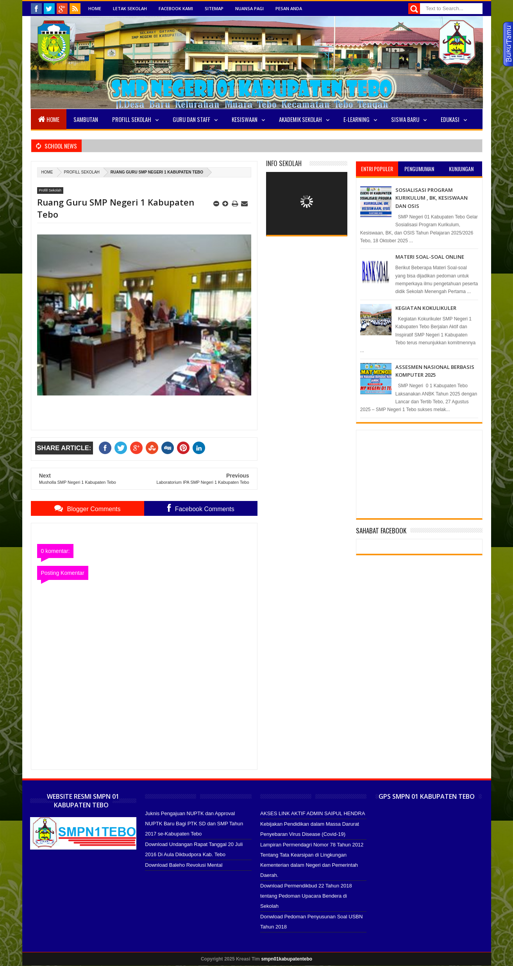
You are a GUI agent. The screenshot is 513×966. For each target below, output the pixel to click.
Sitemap (214, 8)
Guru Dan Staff (191, 119)
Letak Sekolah (130, 8)
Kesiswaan (244, 119)
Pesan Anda (288, 8)
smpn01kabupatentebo (286, 959)
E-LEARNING (356, 119)
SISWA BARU (405, 119)
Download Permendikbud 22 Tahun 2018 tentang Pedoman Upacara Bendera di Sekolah (306, 896)
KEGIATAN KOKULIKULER (425, 307)
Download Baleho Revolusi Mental (183, 865)
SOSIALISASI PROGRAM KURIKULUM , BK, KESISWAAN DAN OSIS (431, 197)
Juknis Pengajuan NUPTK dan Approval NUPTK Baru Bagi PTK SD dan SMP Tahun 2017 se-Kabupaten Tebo (194, 823)
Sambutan (85, 119)
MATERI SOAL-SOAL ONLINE (429, 256)
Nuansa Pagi (249, 8)
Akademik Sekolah (300, 119)
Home (94, 8)
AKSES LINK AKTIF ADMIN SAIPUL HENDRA (312, 813)
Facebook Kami (176, 8)
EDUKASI (450, 119)
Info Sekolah (284, 163)
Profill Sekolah (131, 119)
